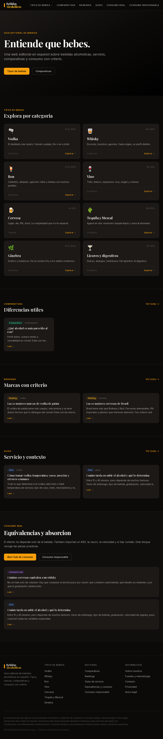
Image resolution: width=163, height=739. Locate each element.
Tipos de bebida (41, 5)
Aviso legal (131, 692)
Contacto (130, 681)
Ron (46, 681)
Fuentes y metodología (137, 676)
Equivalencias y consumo (98, 686)
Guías (99, 5)
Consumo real (116, 5)
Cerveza (49, 692)
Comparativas (66, 5)
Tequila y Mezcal (53, 697)
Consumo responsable (144, 5)
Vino (46, 686)
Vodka (47, 671)
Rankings (85, 5)
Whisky (48, 676)
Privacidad (131, 686)
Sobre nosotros (133, 671)
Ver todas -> (152, 303)
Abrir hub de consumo (20, 557)
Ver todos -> (152, 379)
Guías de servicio (94, 681)
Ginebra (48, 702)
